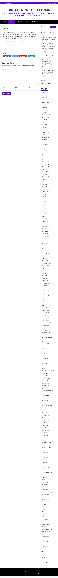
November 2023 (46, 169)
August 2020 (45, 265)
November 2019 (46, 288)
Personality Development (48, 492)
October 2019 (45, 290)
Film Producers (45, 422)
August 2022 (45, 206)
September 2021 (46, 233)
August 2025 (45, 117)
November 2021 (46, 228)
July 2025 (44, 119)
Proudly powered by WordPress (18, 573)
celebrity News (46, 385)
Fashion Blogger (46, 413)
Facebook (7, 56)
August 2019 (45, 295)
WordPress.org (45, 562)
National (44, 477)
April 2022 (44, 216)
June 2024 (44, 152)
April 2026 (44, 97)
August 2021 (45, 236)
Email (16, 87)
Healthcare (45, 432)
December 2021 (46, 226)
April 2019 (44, 305)
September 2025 (46, 115)
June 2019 (44, 300)
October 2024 (45, 142)
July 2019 (44, 298)
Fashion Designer (46, 415)
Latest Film (45, 452)
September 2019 (46, 293)
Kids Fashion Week (47, 450)
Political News (45, 494)
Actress (44, 351)
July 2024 (44, 149)
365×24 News (45, 343)
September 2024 (46, 144)
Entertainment (45, 400)
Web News (45, 544)
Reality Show (45, 499)
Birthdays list (50, 3)
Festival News (45, 420)
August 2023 (45, 176)
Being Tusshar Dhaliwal (48, 370)
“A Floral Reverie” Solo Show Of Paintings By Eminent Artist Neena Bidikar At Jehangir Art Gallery (47, 72)
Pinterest (23, 56)
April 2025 (44, 127)
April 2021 (44, 246)
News (52, 3)
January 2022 (45, 223)
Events (44, 403)
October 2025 (45, 112)
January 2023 (45, 194)
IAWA (43, 437)
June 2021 (44, 241)
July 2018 (44, 327)
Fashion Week (45, 417)
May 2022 (44, 213)
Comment (5, 69)
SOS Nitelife (45, 516)
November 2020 (46, 258)
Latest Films (45, 455)
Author (44, 366)
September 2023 (46, 174)
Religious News (46, 502)
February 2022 (45, 221)
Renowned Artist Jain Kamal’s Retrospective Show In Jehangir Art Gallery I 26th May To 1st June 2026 (49, 63)
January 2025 (45, 134)
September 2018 (46, 322)
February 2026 (45, 102)
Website (29, 87)
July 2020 (44, 268)
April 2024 (44, 157)
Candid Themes (43, 573)
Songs (43, 514)
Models (44, 469)
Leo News (44, 462)
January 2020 (45, 283)
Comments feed (46, 560)
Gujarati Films (45, 430)
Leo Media (44, 460)
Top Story (44, 526)
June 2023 (44, 181)
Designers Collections (47, 390)
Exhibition (44, 410)
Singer (43, 509)
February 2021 (45, 251)
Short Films (45, 507)
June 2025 (44, 122)
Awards (44, 368)
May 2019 (44, 303)
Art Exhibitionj (45, 361)
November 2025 (46, 110)
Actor (43, 346)
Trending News (46, 531)
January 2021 (45, 253)
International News (47, 442)
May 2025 (44, 124)
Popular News (45, 497)
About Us (48, 3)
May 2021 (44, 243)
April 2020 (44, 275)
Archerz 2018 (45, 356)
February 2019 (45, 310)
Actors (43, 348)
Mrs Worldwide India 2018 (48, 472)
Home (46, 3)
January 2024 (45, 164)
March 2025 (45, 129)
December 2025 (46, 107)
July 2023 (44, 179)
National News (45, 479)
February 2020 (45, 280)
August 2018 (45, 325)
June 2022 (44, 211)
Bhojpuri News (45, 375)
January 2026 (45, 105)
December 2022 (46, 196)
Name (4, 87)
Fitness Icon (45, 425)
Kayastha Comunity (47, 447)
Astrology (44, 363)
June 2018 (44, 330)
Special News (45, 519)
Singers (44, 512)
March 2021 (45, 248)
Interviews (44, 445)
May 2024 (44, 154)
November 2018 (46, 317)
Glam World (45, 427)
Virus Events (45, 541)
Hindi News (45, 435)
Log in (43, 555)
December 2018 (46, 315)
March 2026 (45, 100)
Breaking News (46, 378)
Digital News (45, 393)
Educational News (46, 395)
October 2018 (45, 320)
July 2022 (44, 209)
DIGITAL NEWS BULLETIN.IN (29, 9)
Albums (44, 353)
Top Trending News (47, 529)
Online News (45, 489)
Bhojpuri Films (45, 373)
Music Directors (46, 474)
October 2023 (45, 171)
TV (43, 534)
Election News (45, 398)
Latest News (45, 457)
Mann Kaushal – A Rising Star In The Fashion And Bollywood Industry (48, 55)
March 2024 (45, 159)
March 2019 (45, 308)
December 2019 (46, 285)
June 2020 (44, 270)
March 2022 (45, 218)
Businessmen (45, 383)
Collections (44, 388)
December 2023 (46, 166)
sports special (45, 524)
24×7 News (45, 341)
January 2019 (45, 312)
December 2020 (46, 256)
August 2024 (45, 147)
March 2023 (45, 189)
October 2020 (45, 261)
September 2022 (46, 204)
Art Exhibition (45, 358)
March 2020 (45, 278)
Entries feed (45, 557)
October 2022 (45, 201)
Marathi (44, 464)
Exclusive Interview (47, 405)
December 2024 (46, 137)
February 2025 (45, 132)
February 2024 (45, 162)
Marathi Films (45, 467)
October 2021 (45, 231)
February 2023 (45, 191)
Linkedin (31, 56)
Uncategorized (45, 536)
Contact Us (55, 3)
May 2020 (44, 273)
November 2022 (46, 199)
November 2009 (46, 332)
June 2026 (44, 92)
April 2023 (44, 186)
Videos (44, 539)
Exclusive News (46, 408)
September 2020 (46, 263)
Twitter (15, 56)
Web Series (45, 546)
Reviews (44, 504)
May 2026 (44, 95)
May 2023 (44, 184)
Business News (46, 380)
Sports (43, 521)
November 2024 (46, 139)
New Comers (45, 482)
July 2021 (44, 238)
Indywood (44, 440)
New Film (44, 484)
